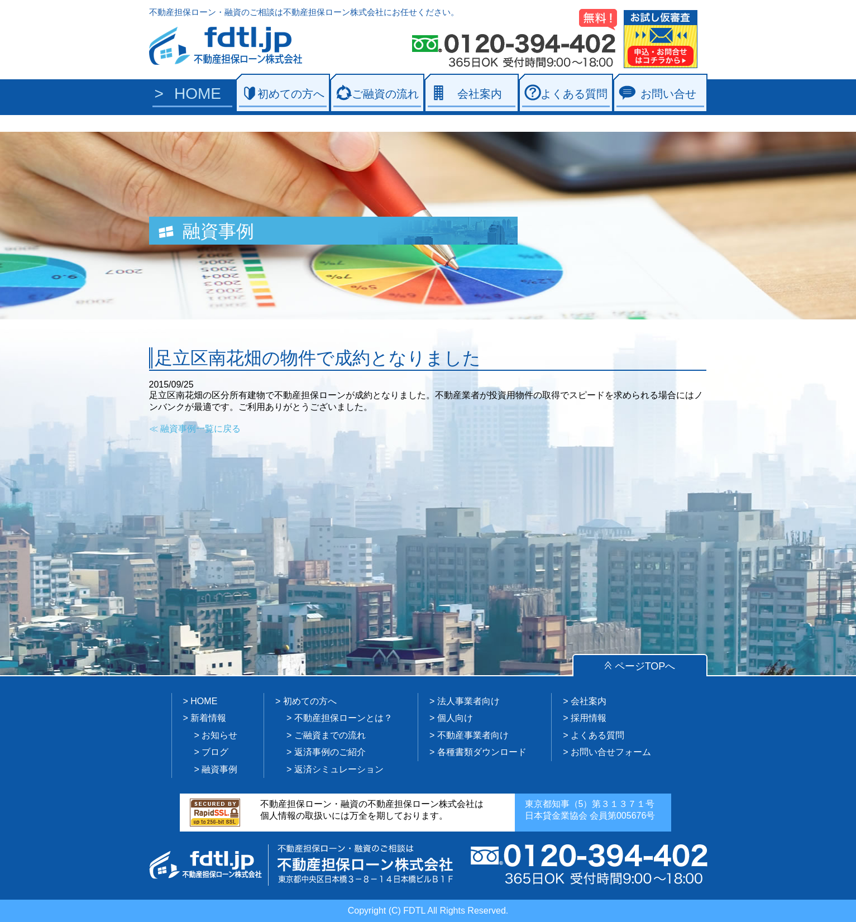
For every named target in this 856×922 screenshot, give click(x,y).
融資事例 (219, 769)
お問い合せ (668, 94)
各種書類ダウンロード (482, 752)
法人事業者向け (468, 701)
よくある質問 (574, 94)
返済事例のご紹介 (330, 752)
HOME (197, 93)
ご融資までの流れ (330, 735)
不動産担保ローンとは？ (343, 718)
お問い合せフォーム (611, 752)
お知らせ (219, 735)
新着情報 (208, 718)
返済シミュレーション (339, 769)
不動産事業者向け (473, 735)
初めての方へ (290, 94)
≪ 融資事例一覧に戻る (195, 428)
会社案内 (479, 94)
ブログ (215, 752)
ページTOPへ (645, 666)
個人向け (455, 718)
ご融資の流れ (385, 94)
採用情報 (588, 718)
